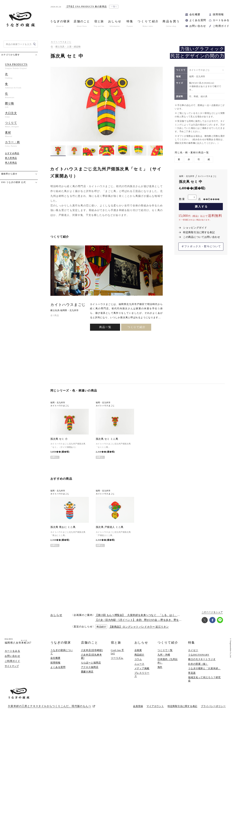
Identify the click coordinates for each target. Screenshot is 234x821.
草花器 (192, 672)
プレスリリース (141, 674)
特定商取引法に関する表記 (199, 232)
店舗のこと (89, 642)
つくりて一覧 (165, 650)
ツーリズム (117, 658)
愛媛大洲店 (87, 671)
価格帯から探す (9, 174)
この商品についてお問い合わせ (201, 237)
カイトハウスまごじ (61, 42)
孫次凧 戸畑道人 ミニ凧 (109, 527)
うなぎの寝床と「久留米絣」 (204, 668)
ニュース (139, 663)
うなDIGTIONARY (198, 654)
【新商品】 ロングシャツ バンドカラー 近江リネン (139, 626)
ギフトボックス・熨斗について (201, 246)
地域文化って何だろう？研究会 (204, 679)
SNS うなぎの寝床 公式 (13, 182)
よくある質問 (197, 20)
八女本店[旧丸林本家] (91, 656)
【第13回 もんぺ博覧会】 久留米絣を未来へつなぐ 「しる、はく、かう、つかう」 (145, 615)
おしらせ (141, 642)
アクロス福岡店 (89, 667)
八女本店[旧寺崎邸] (92, 650)
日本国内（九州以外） (167, 661)
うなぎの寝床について (61, 652)
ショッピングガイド (195, 227)
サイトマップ (12, 666)
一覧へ (114, 7)
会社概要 (195, 14)
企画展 (138, 650)
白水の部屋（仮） (198, 663)
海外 (160, 667)
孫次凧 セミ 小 (59, 439)
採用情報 (218, 14)
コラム (138, 659)
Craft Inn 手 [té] (117, 652)
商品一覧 (105, 327)
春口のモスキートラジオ (202, 659)
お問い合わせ (197, 26)
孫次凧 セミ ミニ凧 (107, 439)
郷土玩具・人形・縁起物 (68, 46)
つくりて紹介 (136, 327)
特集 (191, 642)
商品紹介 (139, 654)
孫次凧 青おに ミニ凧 (62, 527)
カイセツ (193, 650)
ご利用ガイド (221, 26)
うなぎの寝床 (60, 642)
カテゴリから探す (10, 54)
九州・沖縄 (164, 654)
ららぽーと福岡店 (91, 662)
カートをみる (221, 20)
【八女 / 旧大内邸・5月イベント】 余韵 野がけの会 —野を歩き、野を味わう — (142, 620)
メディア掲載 (141, 668)
